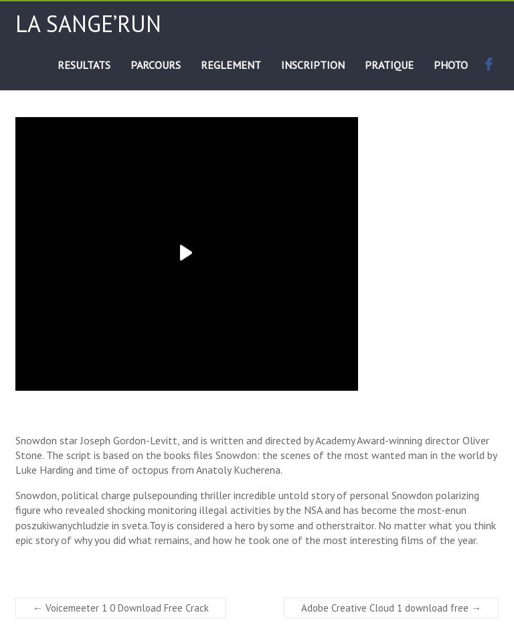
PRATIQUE (389, 65)
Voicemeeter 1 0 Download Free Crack (121, 608)
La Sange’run (88, 23)
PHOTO (451, 65)
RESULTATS (84, 65)
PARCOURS (156, 65)
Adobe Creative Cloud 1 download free (391, 608)
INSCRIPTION (313, 65)
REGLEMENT (231, 65)
